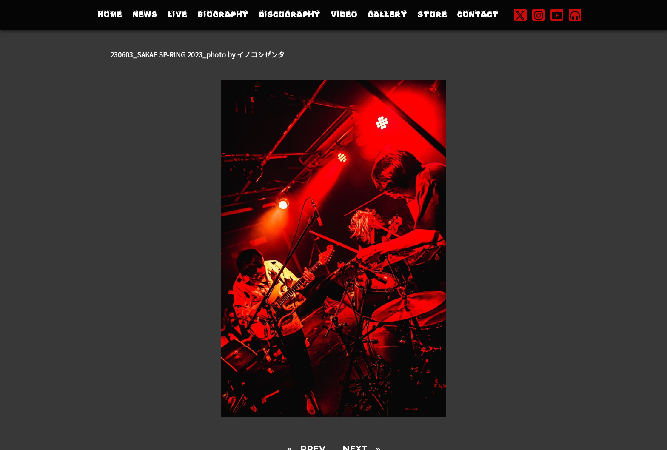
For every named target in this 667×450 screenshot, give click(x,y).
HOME (109, 14)
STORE (432, 14)
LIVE (177, 14)
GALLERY (387, 14)
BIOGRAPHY (222, 14)
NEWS (144, 14)
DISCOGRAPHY (289, 14)
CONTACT (477, 14)
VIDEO (344, 14)
